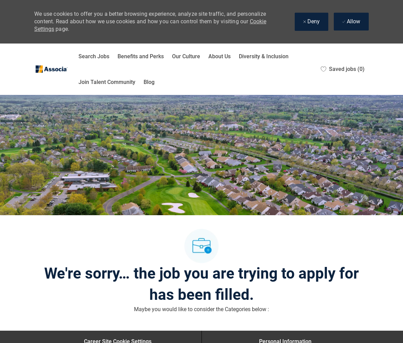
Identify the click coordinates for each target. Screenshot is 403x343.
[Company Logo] (51, 69)
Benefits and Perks (141, 56)
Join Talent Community (106, 82)
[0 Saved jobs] (343, 69)
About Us (219, 56)
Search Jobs (93, 56)
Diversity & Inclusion (264, 56)
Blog (149, 82)
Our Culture (186, 56)
